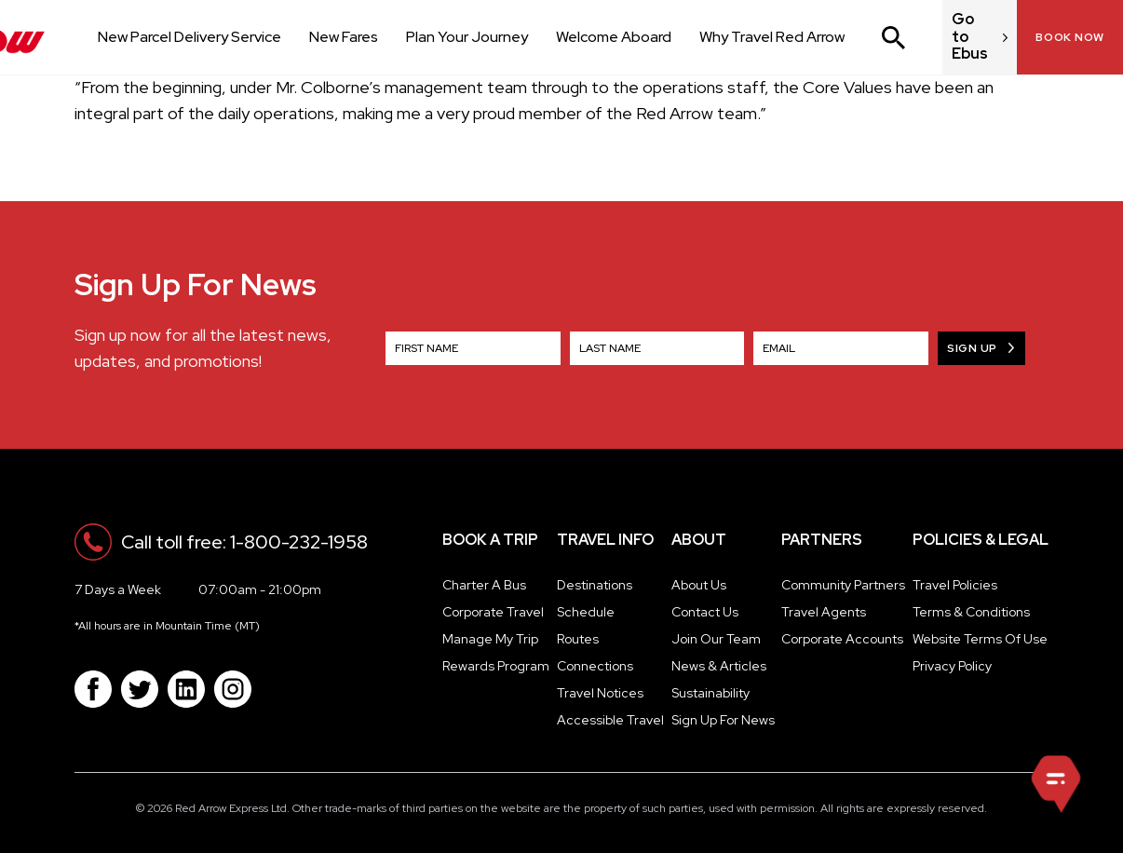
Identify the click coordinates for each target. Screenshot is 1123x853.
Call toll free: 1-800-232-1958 (244, 542)
